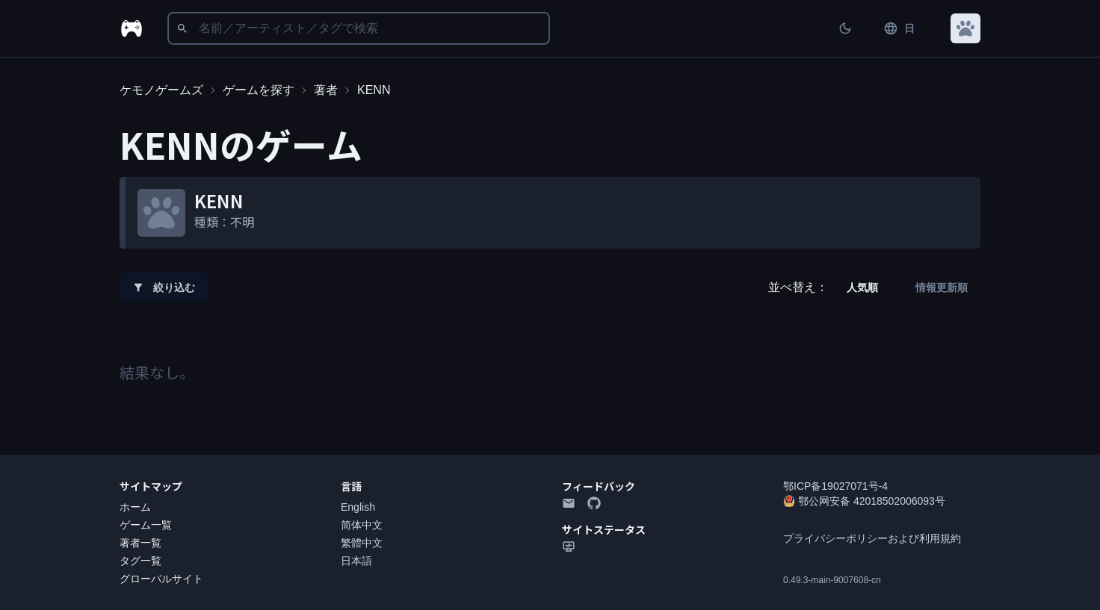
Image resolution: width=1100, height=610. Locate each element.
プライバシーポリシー (835, 538)
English (358, 507)
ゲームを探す (258, 90)
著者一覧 (140, 543)
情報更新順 (941, 287)
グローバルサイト (161, 579)
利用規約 (940, 538)
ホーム (135, 507)
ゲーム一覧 (146, 525)
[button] (965, 28)
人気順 (862, 287)
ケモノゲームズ (161, 90)
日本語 (356, 561)
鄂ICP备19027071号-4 (835, 486)
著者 (326, 90)
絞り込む (163, 287)
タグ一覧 (140, 561)
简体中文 (362, 525)
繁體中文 (362, 543)
